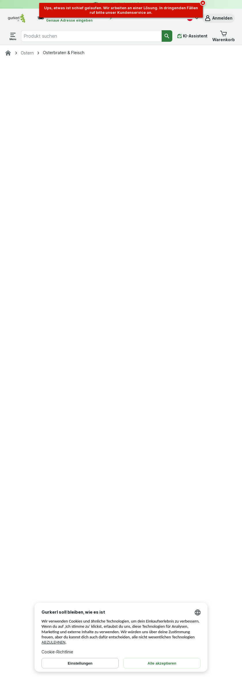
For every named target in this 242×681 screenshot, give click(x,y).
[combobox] (91, 36)
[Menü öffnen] (13, 36)
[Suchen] (167, 36)
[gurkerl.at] (8, 53)
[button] (218, 18)
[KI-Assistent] (192, 36)
